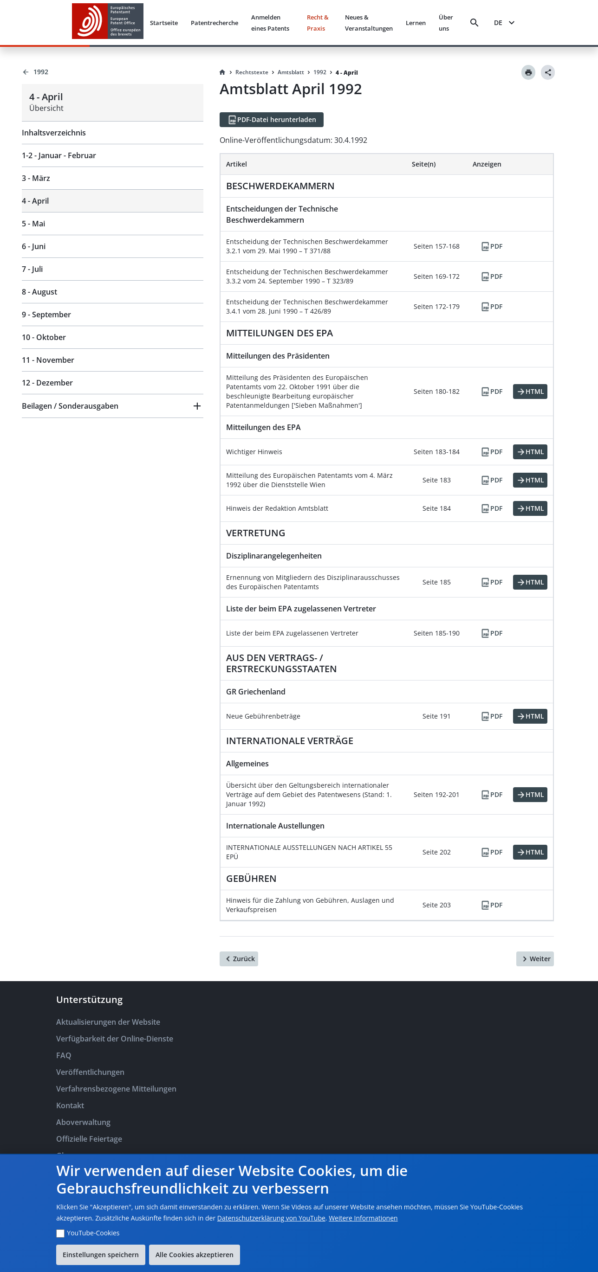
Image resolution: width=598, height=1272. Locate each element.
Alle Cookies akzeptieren (195, 1254)
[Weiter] (535, 958)
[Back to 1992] (112, 72)
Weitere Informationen (363, 1218)
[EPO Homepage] (107, 22)
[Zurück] (239, 958)
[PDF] (491, 246)
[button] (112, 406)
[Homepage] (222, 72)
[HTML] (530, 391)
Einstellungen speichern (101, 1254)
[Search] (474, 22)
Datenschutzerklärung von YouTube (271, 1218)
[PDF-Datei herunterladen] (272, 119)
